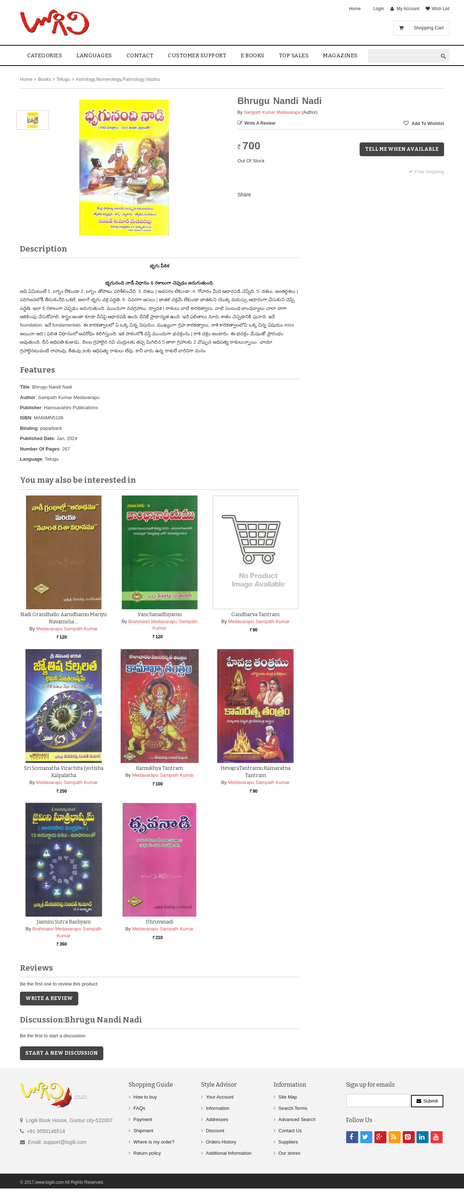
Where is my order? (153, 1142)
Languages (94, 55)
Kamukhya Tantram (159, 768)
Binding (28, 428)
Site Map (287, 1097)
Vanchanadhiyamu (159, 614)
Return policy (147, 1153)
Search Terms (292, 1108)
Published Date (37, 438)
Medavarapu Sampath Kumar (67, 628)
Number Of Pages (39, 449)
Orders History (221, 1142)
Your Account (219, 1097)
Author (28, 397)
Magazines (340, 55)
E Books (253, 55)
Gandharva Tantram (255, 614)
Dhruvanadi (159, 922)
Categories (44, 55)
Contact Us (290, 1130)
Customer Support (197, 55)
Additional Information (229, 1153)
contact (140, 55)
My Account (408, 8)
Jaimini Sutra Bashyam (64, 922)
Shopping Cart (429, 27)
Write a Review (260, 123)
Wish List (441, 8)
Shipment (143, 1130)
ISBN (25, 417)
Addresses (217, 1119)
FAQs (139, 1108)
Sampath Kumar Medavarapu (272, 112)
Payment (142, 1119)
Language (31, 459)
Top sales (294, 55)
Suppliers (288, 1142)
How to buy (145, 1097)
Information (217, 1108)
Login (378, 8)
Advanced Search (297, 1119)
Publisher (30, 407)
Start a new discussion (61, 1053)
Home (355, 8)
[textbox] (403, 56)
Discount (215, 1130)
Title (25, 387)
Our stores (289, 1153)
